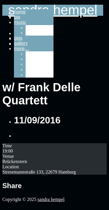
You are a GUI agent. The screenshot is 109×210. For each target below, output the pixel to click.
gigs (18, 38)
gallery (21, 43)
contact (33, 64)
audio (31, 27)
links (30, 53)
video (31, 32)
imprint (33, 69)
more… (21, 48)
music (20, 22)
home (20, 11)
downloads (37, 59)
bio (17, 17)
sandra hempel (51, 199)
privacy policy (39, 74)
